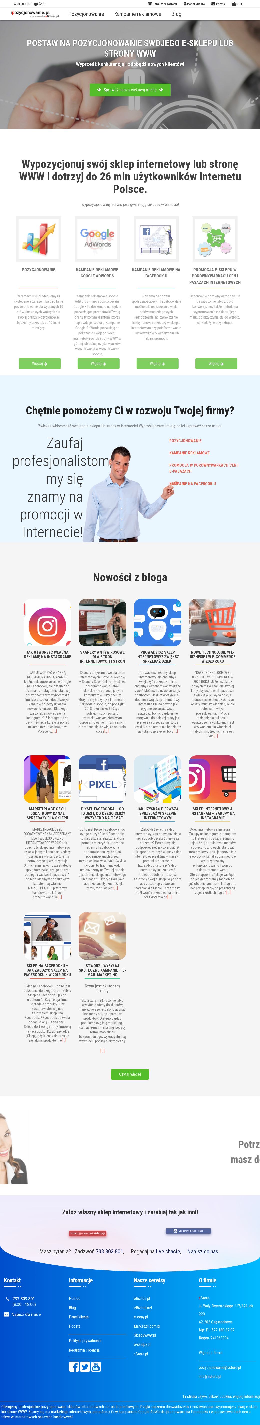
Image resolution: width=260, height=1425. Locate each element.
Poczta (74, 1326)
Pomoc (74, 1298)
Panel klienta (79, 1317)
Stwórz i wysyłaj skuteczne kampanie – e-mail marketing (102, 970)
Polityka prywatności (85, 1340)
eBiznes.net (143, 1307)
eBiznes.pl (142, 1298)
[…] (55, 731)
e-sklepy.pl (142, 1344)
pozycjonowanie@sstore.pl (220, 1367)
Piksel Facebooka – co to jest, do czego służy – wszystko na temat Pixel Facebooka (102, 813)
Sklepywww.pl (145, 1335)
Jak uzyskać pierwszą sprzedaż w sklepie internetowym (158, 813)
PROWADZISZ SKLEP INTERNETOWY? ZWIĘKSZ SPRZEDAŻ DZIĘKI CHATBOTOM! (157, 656)
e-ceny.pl (141, 1317)
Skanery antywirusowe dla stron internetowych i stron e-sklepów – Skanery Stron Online (102, 656)
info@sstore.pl (210, 1376)
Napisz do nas (202, 1251)
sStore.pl (141, 1354)
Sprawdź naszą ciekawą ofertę (130, 89)
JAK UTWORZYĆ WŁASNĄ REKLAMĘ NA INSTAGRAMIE (47, 654)
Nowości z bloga (130, 577)
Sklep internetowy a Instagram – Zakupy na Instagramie (212, 813)
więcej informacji (246, 1396)
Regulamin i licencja (84, 1350)
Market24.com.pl (147, 1326)
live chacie (168, 1251)
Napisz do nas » (26, 1314)
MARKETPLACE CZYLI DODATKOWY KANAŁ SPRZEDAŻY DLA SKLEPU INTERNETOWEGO (47, 813)
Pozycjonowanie (86, 14)
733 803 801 (109, 1251)
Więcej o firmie (211, 1352)
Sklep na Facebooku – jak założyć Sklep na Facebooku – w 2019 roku (47, 970)
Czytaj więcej (130, 1074)
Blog (176, 14)
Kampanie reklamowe (137, 14)
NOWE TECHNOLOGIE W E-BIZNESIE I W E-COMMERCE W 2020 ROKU (212, 656)
